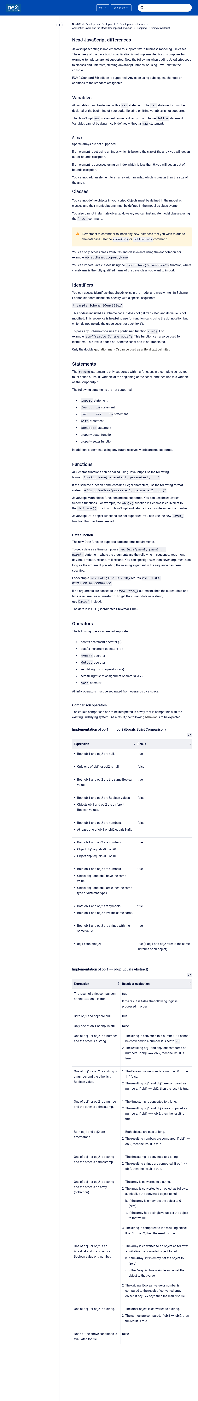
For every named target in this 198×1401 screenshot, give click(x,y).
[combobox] (165, 7)
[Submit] (142, 8)
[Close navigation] (59, 25)
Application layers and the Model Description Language (102, 28)
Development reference (132, 24)
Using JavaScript (160, 28)
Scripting (142, 28)
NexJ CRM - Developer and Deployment (93, 24)
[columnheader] (104, 744)
